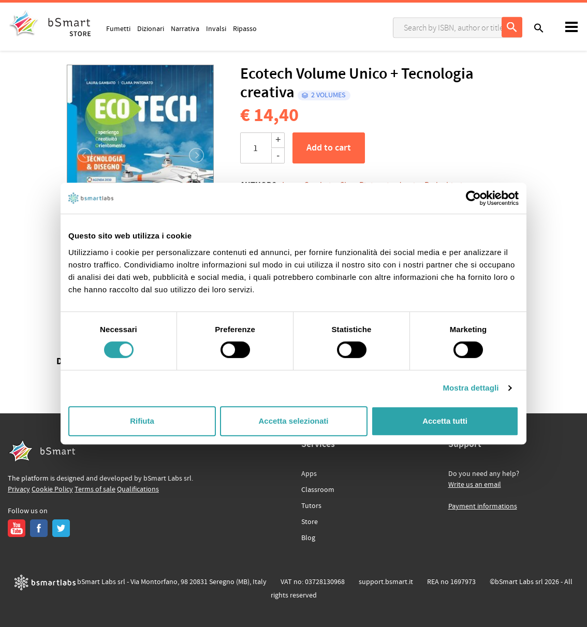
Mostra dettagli (470, 387)
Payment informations (482, 506)
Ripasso (245, 28)
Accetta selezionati (293, 420)
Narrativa (185, 28)
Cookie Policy (52, 489)
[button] (79, 155)
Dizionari (150, 28)
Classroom (317, 490)
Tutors (311, 506)
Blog (308, 538)
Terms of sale (95, 489)
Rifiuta (142, 420)
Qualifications (138, 489)
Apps (309, 474)
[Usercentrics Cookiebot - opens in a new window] (473, 198)
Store (309, 522)
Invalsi (216, 28)
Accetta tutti (444, 420)
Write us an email (474, 484)
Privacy (19, 489)
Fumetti (118, 28)
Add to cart (328, 148)
